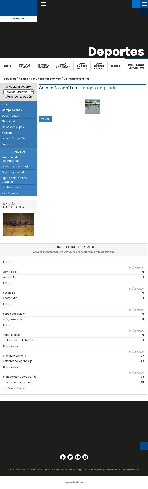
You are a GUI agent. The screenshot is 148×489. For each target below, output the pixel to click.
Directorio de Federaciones (10, 159)
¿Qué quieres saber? (99, 66)
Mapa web (129, 469)
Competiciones (12, 110)
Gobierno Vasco (12, 187)
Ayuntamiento (11, 193)
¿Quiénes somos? (24, 66)
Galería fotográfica (76, 78)
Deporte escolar (43, 66)
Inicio (7, 66)
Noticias (7, 133)
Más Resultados (15, 388)
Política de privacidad (103, 469)
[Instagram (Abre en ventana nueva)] (85, 457)
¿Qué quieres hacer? (82, 66)
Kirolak (23, 78)
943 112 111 (58, 469)
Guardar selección (20, 96)
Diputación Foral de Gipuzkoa (14, 180)
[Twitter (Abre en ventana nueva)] (70, 457)
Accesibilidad (74, 482)
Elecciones (9, 121)
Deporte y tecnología (15, 166)
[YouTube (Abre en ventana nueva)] (78, 457)
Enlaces (7, 144)
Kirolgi (116, 66)
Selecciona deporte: (18, 86)
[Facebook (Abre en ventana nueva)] (63, 457)
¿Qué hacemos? (63, 66)
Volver (45, 119)
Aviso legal (76, 469)
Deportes (19, 18)
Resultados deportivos (136, 66)
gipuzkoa (10, 78)
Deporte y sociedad (14, 172)
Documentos (10, 115)
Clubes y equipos (13, 127)
